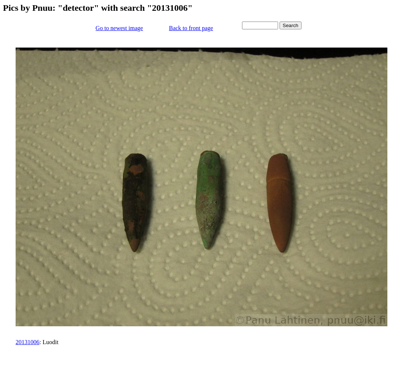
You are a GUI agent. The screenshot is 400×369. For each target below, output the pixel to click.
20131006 (27, 342)
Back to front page (191, 28)
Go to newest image (119, 28)
